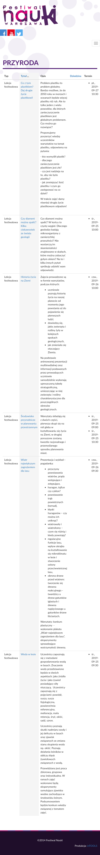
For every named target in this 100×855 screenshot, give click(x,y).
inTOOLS (92, 845)
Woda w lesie (28, 654)
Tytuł (25, 75)
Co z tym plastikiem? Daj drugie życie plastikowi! (27, 90)
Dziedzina (75, 75)
